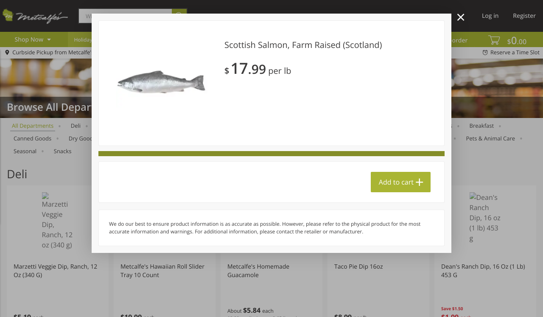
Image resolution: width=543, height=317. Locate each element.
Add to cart (396, 182)
